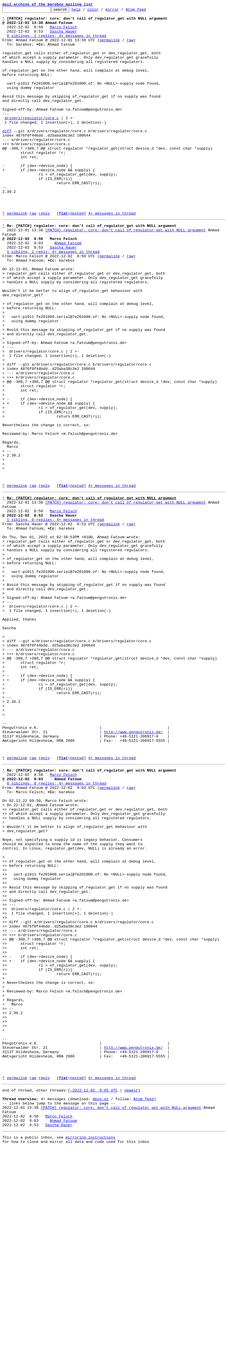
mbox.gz (101, 1311)
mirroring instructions (90, 1355)
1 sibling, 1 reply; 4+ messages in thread (53, 299)
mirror (121, 11)
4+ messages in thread (112, 254)
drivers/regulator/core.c (32, 140)
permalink (109, 46)
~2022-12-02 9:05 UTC (94, 1300)
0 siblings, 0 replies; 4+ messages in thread (56, 933)
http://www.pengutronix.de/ (133, 873)
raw (130, 46)
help (85, 11)
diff (6, 156)
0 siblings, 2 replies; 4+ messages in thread (56, 41)
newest (131, 1300)
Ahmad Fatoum (67, 288)
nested (77, 254)
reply (44, 254)
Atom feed (145, 11)
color (101, 11)
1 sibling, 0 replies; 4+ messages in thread (55, 619)
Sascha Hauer (63, 36)
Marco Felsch (63, 31)
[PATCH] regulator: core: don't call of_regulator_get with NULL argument (125, 273)
